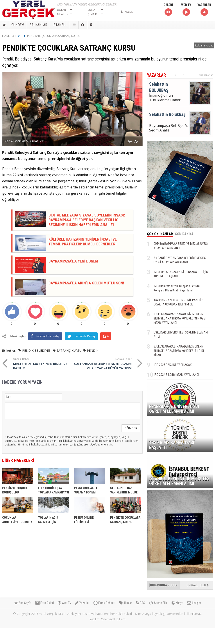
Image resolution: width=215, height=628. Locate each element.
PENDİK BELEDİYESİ (36, 350)
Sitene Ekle (158, 603)
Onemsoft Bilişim (113, 619)
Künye (177, 603)
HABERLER (11, 36)
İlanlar (125, 603)
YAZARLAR (204, 9)
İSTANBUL (60, 25)
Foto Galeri (44, 603)
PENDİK (92, 350)
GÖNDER (130, 428)
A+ (130, 141)
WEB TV (186, 9)
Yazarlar (82, 603)
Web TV (64, 603)
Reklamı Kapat (204, 45)
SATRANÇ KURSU (69, 350)
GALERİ (168, 9)
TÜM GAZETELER (197, 585)
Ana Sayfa (22, 603)
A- (136, 141)
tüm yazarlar (206, 75)
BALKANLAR (38, 25)
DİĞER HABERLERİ (18, 460)
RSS (140, 603)
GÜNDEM (17, 25)
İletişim (194, 603)
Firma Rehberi (104, 603)
